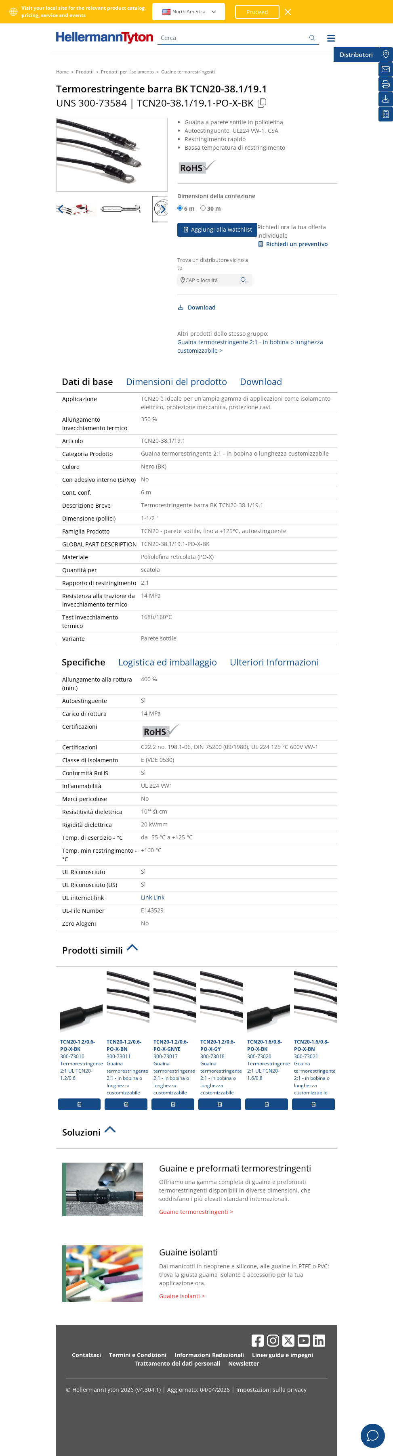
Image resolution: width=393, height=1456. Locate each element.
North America (189, 11)
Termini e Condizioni (137, 1355)
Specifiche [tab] (83, 662)
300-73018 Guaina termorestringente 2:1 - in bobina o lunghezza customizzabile (220, 1033)
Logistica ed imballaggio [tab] (167, 662)
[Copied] (262, 103)
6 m (189, 208)
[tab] (196, 952)
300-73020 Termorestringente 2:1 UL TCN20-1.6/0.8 (267, 1026)
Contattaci (86, 1355)
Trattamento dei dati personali (177, 1363)
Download (196, 307)
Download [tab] (261, 381)
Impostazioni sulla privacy (271, 1389)
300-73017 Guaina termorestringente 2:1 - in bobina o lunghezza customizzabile (173, 1033)
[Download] (385, 99)
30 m (214, 208)
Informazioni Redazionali (209, 1355)
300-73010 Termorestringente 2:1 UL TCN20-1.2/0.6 (80, 1026)
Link (146, 897)
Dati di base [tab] (87, 381)
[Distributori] (385, 54)
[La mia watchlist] (385, 114)
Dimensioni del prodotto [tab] (176, 381)
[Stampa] (385, 84)
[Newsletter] (385, 69)
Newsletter (243, 1363)
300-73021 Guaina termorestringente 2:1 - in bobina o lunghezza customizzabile (314, 1033)
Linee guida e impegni (282, 1355)
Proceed (257, 12)
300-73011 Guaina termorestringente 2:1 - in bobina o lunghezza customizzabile (127, 1033)
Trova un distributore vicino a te (212, 264)
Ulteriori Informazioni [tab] (274, 662)
